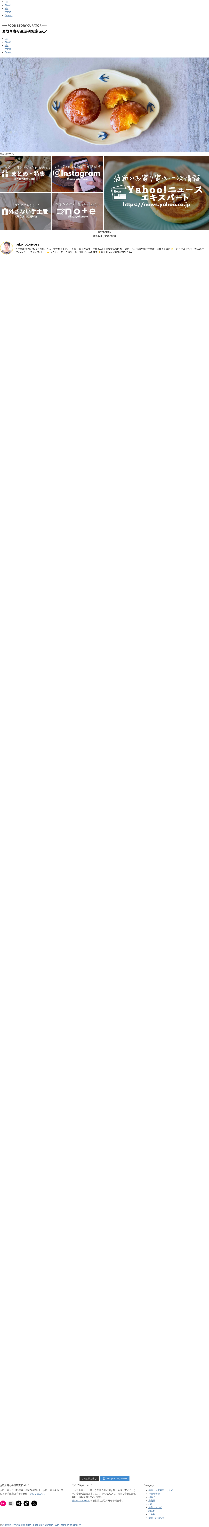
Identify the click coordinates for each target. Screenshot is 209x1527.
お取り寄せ (154, 1493)
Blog (7, 8)
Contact (8, 15)
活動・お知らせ (156, 1517)
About (8, 5)
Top (6, 1)
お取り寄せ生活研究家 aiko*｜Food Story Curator (27, 1525)
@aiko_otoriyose (80, 1500)
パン (150, 1504)
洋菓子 (151, 1500)
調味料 (151, 1511)
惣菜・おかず (155, 1507)
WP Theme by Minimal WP (68, 1525)
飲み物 (151, 1514)
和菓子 (151, 1497)
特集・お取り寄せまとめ (161, 1490)
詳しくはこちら (38, 1493)
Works (8, 12)
